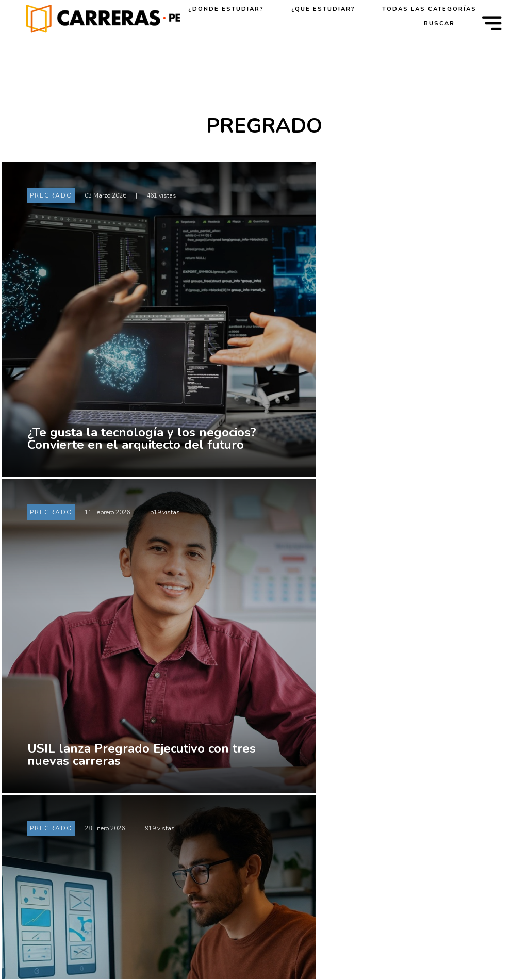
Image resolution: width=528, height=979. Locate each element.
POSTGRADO (428, 837)
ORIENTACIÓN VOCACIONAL (430, 779)
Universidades (334, 775)
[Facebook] (82, 873)
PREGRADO (425, 810)
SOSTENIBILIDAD (436, 917)
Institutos (325, 802)
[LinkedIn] (114, 873)
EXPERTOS (423, 891)
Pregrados (326, 829)
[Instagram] (146, 873)
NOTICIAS (422, 864)
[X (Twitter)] (50, 873)
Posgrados (327, 856)
